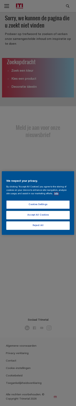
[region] (38, 203)
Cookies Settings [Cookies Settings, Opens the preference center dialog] (38, 205)
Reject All (38, 225)
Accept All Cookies (38, 215)
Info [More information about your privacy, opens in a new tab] (56, 194)
